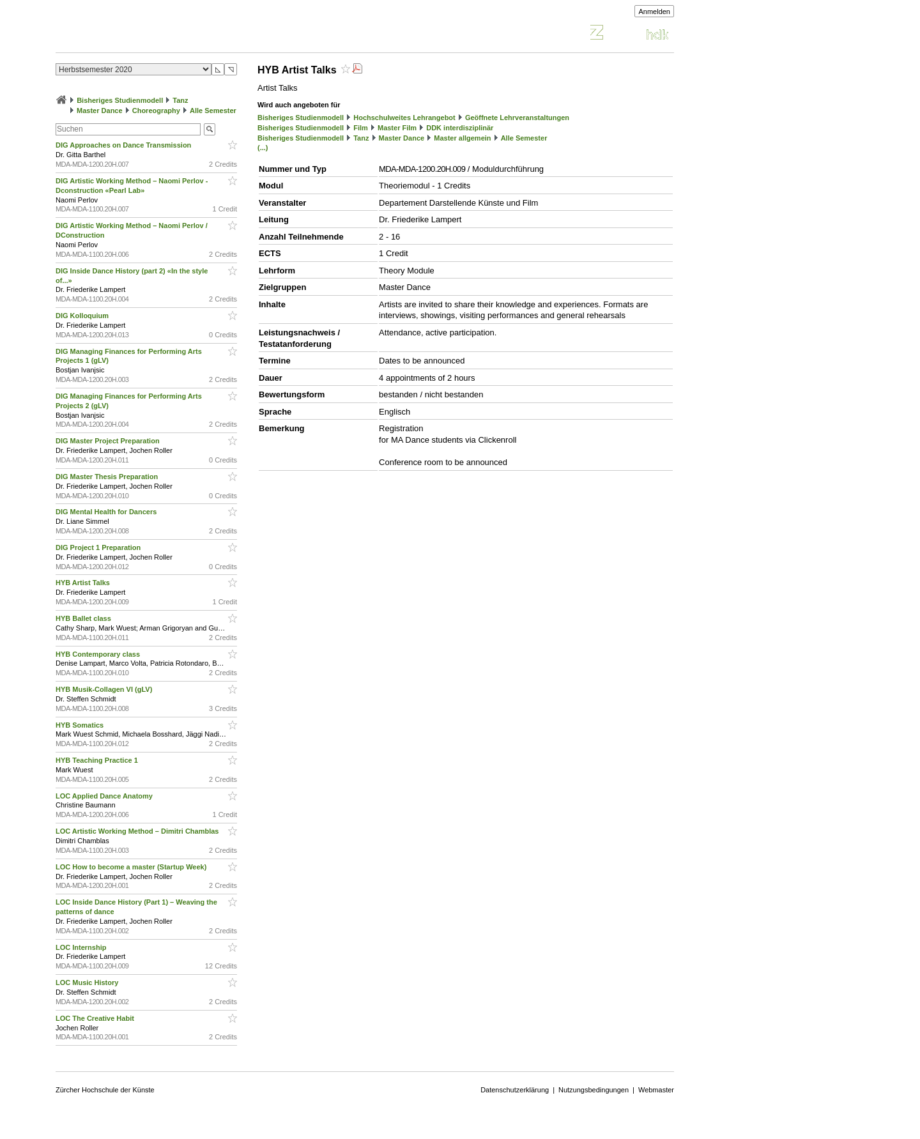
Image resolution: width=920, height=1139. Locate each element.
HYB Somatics (80, 725)
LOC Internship (82, 947)
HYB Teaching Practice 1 (98, 760)
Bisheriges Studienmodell (120, 100)
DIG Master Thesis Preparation (108, 476)
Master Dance (100, 110)
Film (360, 128)
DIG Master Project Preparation (109, 441)
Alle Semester (213, 110)
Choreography (156, 110)
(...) (262, 147)
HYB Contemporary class (99, 654)
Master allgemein (462, 138)
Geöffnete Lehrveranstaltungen (517, 117)
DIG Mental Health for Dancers (107, 512)
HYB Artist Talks (84, 582)
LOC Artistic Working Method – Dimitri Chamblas (138, 831)
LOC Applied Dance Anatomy (105, 796)
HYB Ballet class (84, 618)
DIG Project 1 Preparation (99, 547)
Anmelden (654, 11)
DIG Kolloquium (83, 315)
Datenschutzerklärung (514, 1090)
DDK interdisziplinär (459, 128)
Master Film (397, 128)
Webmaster (656, 1090)
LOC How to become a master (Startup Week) (132, 867)
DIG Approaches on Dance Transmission (124, 145)
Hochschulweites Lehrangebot (404, 117)
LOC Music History (88, 982)
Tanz (180, 100)
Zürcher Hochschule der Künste (105, 1090)
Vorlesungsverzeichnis (149, 34)
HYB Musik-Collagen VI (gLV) (105, 689)
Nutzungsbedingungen (593, 1090)
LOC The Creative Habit (96, 1018)
